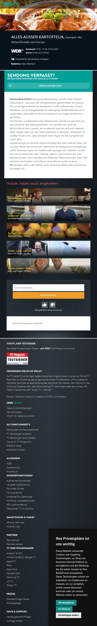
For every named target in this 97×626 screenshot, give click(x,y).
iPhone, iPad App (15, 522)
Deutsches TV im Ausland (20, 508)
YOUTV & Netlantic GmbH (21, 416)
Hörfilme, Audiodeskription (21, 500)
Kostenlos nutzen (16, 449)
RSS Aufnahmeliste (17, 504)
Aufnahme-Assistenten (19, 480)
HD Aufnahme (14, 492)
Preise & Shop (14, 445)
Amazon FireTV (14, 553)
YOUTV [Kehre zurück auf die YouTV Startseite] (10, 4)
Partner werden (15, 544)
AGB (9, 463)
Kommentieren (48, 295)
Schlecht (52, 305)
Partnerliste (13, 540)
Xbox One (12, 569)
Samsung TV (13, 577)
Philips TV (12, 585)
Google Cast (13, 573)
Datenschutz (13, 467)
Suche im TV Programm (19, 441)
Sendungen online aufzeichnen (23, 429)
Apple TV (11, 561)
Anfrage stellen (15, 620)
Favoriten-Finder (15, 488)
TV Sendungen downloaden (21, 437)
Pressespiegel (14, 603)
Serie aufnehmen (50, 85)
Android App (13, 526)
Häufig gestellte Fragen (19, 616)
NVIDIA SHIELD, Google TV (21, 557)
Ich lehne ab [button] (64, 609)
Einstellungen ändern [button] (68, 615)
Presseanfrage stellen (18, 599)
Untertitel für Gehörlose (19, 496)
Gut (44, 305)
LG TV (10, 581)
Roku (9, 565)
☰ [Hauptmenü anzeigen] (93, 4)
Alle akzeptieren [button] (66, 602)
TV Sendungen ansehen (19, 433)
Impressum (12, 471)
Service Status (14, 412)
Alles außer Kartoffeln (37, 38)
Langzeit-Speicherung (18, 484)
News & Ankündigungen (19, 408)
